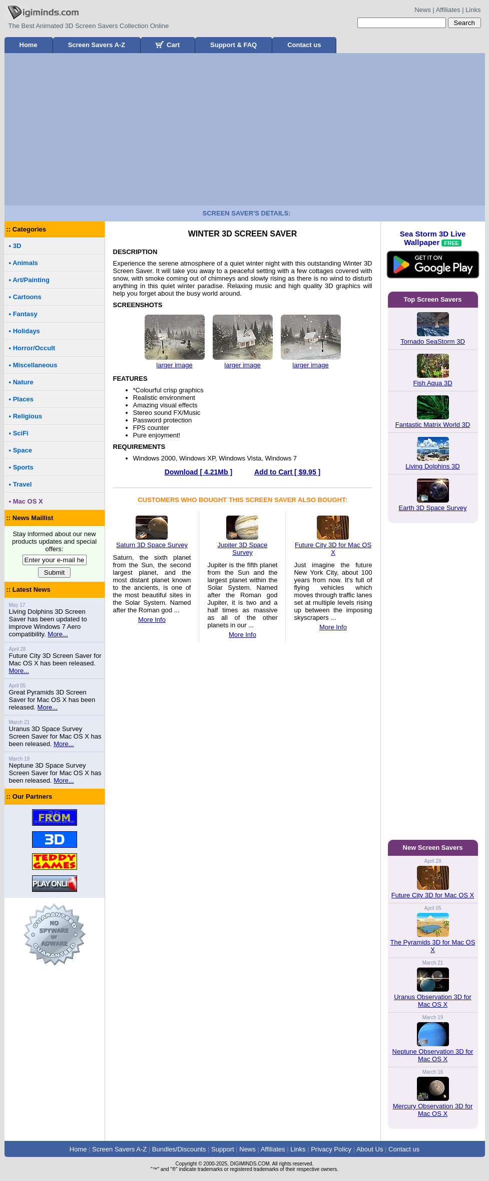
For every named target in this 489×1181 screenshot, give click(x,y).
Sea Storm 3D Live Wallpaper (433, 260)
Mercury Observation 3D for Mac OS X (433, 1109)
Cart (168, 45)
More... (58, 634)
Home (29, 45)
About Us (369, 1149)
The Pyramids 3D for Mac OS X (432, 946)
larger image (174, 365)
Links (472, 10)
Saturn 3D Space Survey (152, 541)
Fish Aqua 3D (432, 383)
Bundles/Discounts (179, 1149)
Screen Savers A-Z (96, 45)
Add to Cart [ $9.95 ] (287, 472)
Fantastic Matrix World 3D (432, 424)
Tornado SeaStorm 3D (432, 341)
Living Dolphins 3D (432, 466)
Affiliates (448, 10)
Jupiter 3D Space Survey (243, 545)
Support (222, 1149)
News (422, 10)
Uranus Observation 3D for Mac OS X (432, 1000)
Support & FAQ (233, 45)
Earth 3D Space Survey (433, 508)
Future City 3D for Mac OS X (333, 545)
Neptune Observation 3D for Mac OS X (432, 1055)
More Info (152, 619)
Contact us (304, 45)
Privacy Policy (331, 1149)
